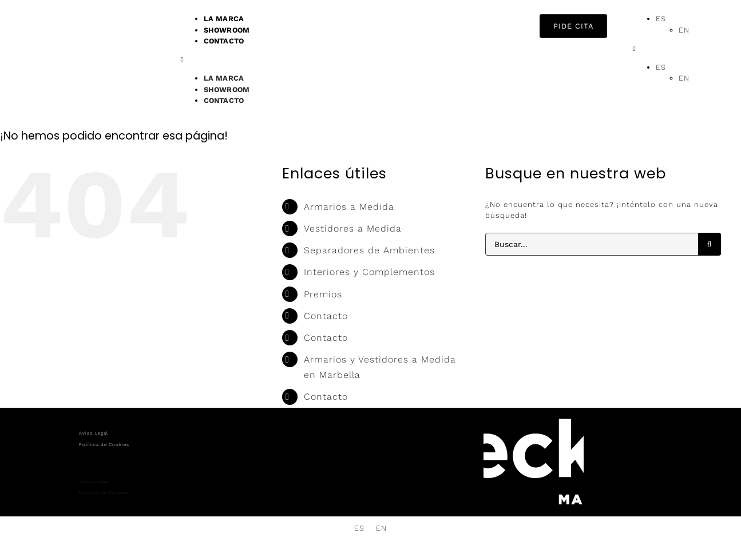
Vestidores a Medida (353, 228)
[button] (354, 60)
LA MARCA (224, 78)
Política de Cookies (104, 444)
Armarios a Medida (349, 206)
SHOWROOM (227, 89)
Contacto (326, 316)
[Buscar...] (591, 244)
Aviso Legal (93, 433)
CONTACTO (224, 41)
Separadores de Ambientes (369, 250)
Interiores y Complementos (369, 271)
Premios (323, 294)
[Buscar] (709, 244)
